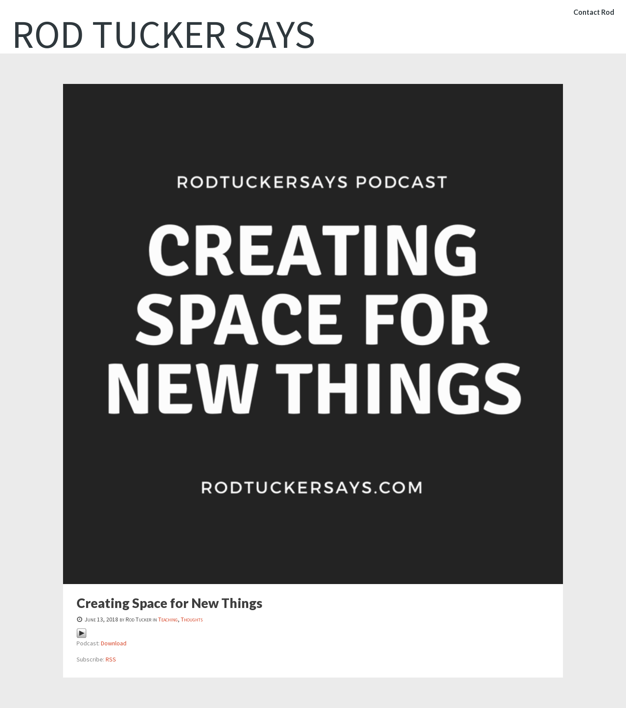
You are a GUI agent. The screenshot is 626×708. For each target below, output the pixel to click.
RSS (111, 659)
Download (114, 643)
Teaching (168, 619)
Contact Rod (592, 19)
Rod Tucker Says (164, 33)
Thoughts (192, 619)
